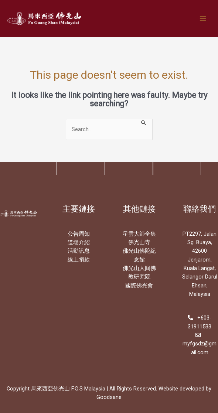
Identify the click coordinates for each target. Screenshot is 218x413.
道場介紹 (79, 242)
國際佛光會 (139, 285)
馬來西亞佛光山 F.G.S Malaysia (68, 388)
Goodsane (109, 397)
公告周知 (79, 234)
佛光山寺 (139, 242)
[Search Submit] (144, 122)
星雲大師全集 (139, 234)
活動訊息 (79, 251)
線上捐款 (79, 259)
